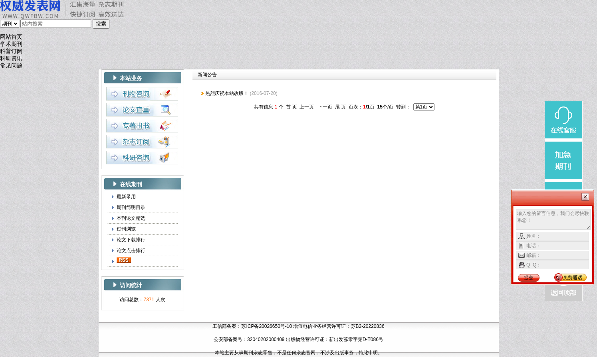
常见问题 (11, 66)
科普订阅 (11, 51)
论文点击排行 (131, 250)
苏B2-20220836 (368, 326)
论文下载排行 (131, 240)
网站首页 (11, 37)
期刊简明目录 (131, 207)
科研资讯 (11, 58)
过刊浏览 (126, 229)
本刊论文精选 (131, 218)
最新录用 (126, 196)
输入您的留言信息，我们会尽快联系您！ (553, 219)
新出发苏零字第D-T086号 (356, 339)
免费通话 (572, 277)
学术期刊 (11, 44)
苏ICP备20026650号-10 (266, 326)
